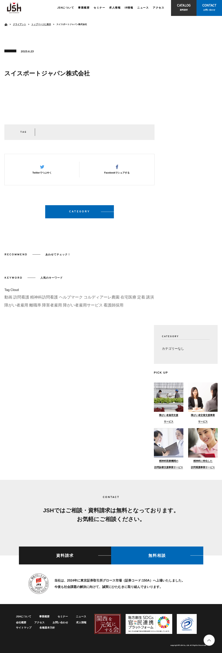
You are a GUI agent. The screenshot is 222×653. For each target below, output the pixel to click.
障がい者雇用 (16, 307)
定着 (141, 299)
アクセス (158, 8)
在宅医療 (128, 299)
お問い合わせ (60, 622)
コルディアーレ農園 (101, 299)
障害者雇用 (52, 307)
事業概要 (84, 8)
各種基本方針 (47, 627)
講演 (150, 299)
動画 (8, 299)
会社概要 (21, 622)
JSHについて (65, 8)
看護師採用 (113, 307)
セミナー (99, 8)
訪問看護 (21, 299)
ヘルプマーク (71, 299)
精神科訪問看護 (44, 299)
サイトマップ (23, 627)
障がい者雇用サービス (83, 307)
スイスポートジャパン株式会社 (14, 8)
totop (209, 640)
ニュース (143, 8)
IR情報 (129, 8)
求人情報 (115, 8)
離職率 (35, 307)
